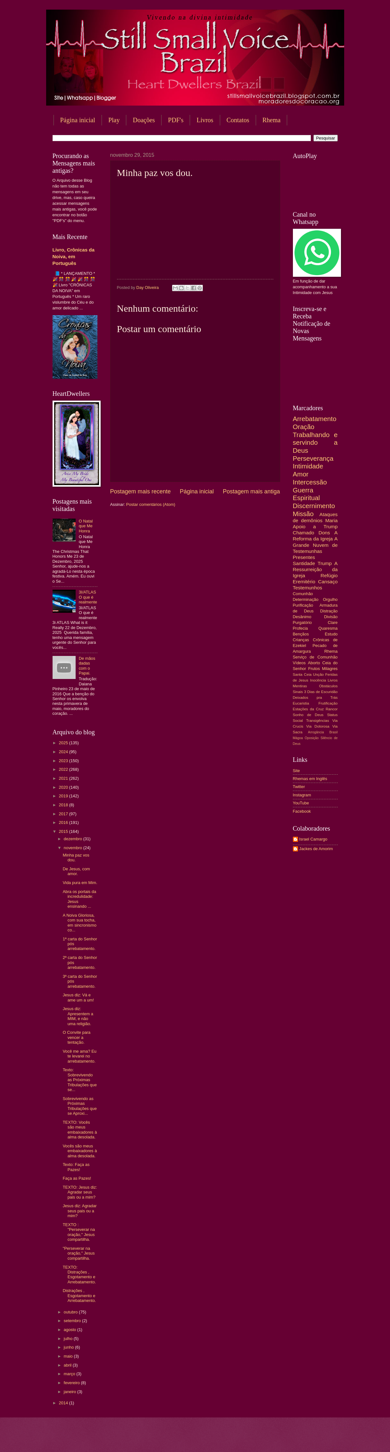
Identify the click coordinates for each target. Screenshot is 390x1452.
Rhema (271, 120)
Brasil (333, 732)
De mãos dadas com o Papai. (87, 665)
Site (296, 770)
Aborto (314, 662)
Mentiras (300, 686)
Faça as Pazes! (77, 1178)
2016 (64, 822)
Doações (144, 120)
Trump (325, 563)
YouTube (301, 803)
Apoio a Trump (315, 526)
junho (69, 1347)
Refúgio (328, 575)
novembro (73, 847)
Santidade (304, 563)
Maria (331, 520)
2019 (64, 796)
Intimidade (308, 466)
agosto (70, 1329)
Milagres (330, 668)
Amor (301, 474)
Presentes (304, 557)
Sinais (298, 692)
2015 (64, 831)
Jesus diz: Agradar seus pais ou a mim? (80, 1210)
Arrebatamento (314, 418)
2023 (64, 760)
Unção (318, 674)
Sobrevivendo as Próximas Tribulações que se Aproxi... (80, 1106)
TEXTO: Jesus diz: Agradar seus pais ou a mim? (80, 1192)
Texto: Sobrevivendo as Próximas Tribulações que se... (80, 1079)
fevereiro (72, 1382)
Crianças (301, 639)
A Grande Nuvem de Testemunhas (315, 545)
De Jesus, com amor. (76, 871)
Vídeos (299, 662)
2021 (64, 778)
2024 (64, 751)
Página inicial (77, 120)
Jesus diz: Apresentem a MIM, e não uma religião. (78, 1016)
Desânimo (302, 616)
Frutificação (328, 703)
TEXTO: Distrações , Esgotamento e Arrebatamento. (79, 1274)
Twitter (299, 786)
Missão (303, 513)
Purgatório (302, 622)
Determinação (306, 599)
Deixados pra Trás (315, 697)
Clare (333, 622)
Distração (328, 611)
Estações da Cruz (308, 709)
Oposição (312, 738)
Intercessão (310, 482)
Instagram (302, 795)
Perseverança (313, 458)
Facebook (302, 811)
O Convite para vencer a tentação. (77, 1037)
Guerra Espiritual (306, 494)
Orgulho (330, 599)
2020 (64, 787)
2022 (64, 769)
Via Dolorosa (317, 726)
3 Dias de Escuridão (321, 692)
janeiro (70, 1391)
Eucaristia (301, 703)
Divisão (330, 616)
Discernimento (314, 505)
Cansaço (328, 581)
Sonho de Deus (308, 715)
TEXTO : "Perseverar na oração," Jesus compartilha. (79, 1232)
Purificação (303, 605)
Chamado (303, 532)
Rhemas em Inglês (310, 778)
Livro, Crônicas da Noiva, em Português (74, 256)
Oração (304, 426)
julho (69, 1338)
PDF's (175, 120)
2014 (64, 1402)
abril (68, 1365)
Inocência (318, 680)
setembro (73, 1320)
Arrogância (316, 732)
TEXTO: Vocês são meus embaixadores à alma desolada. (80, 1129)
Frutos (314, 668)
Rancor (331, 709)
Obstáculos (328, 686)
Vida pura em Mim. (80, 882)
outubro (71, 1312)
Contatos (238, 120)
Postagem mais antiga (251, 491)
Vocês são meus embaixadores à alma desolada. (80, 1151)
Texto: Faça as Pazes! (76, 1167)
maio (69, 1356)
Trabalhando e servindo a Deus (315, 442)
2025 (64, 742)
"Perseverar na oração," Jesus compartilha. (79, 1253)
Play (114, 120)
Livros (204, 120)
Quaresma (327, 628)
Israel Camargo (313, 839)
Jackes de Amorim (316, 848)
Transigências (317, 720)
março (70, 1373)
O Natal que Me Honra (86, 526)
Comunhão (303, 593)
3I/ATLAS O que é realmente (88, 597)
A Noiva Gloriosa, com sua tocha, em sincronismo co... (79, 922)
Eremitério (304, 581)
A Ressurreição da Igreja (315, 569)
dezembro (73, 838)
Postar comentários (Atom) (150, 504)
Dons (324, 532)
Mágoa (298, 738)
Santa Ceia (302, 674)
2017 (64, 813)
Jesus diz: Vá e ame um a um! (78, 997)
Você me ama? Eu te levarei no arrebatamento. (79, 1056)
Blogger (247, 1439)
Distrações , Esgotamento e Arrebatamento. (79, 1295)
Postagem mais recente (140, 491)
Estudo (331, 634)
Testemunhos (307, 587)
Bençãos (301, 634)
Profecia (300, 628)
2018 (64, 804)
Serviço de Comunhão (315, 657)
